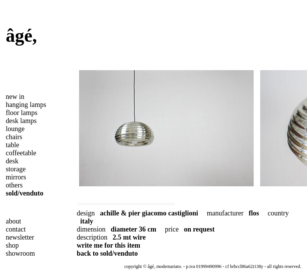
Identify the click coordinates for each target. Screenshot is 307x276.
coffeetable (21, 153)
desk (12, 161)
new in (15, 96)
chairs (14, 137)
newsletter (20, 237)
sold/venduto (24, 193)
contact (16, 229)
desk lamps (21, 121)
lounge (15, 129)
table (12, 145)
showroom (20, 253)
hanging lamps (26, 104)
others (14, 185)
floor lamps (22, 113)
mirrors (16, 177)
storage (16, 169)
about (13, 221)
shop (12, 245)
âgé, (21, 35)
